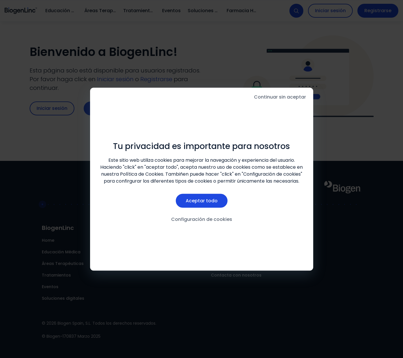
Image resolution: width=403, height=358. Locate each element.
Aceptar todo (202, 200)
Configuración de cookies (201, 219)
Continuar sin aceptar (280, 96)
